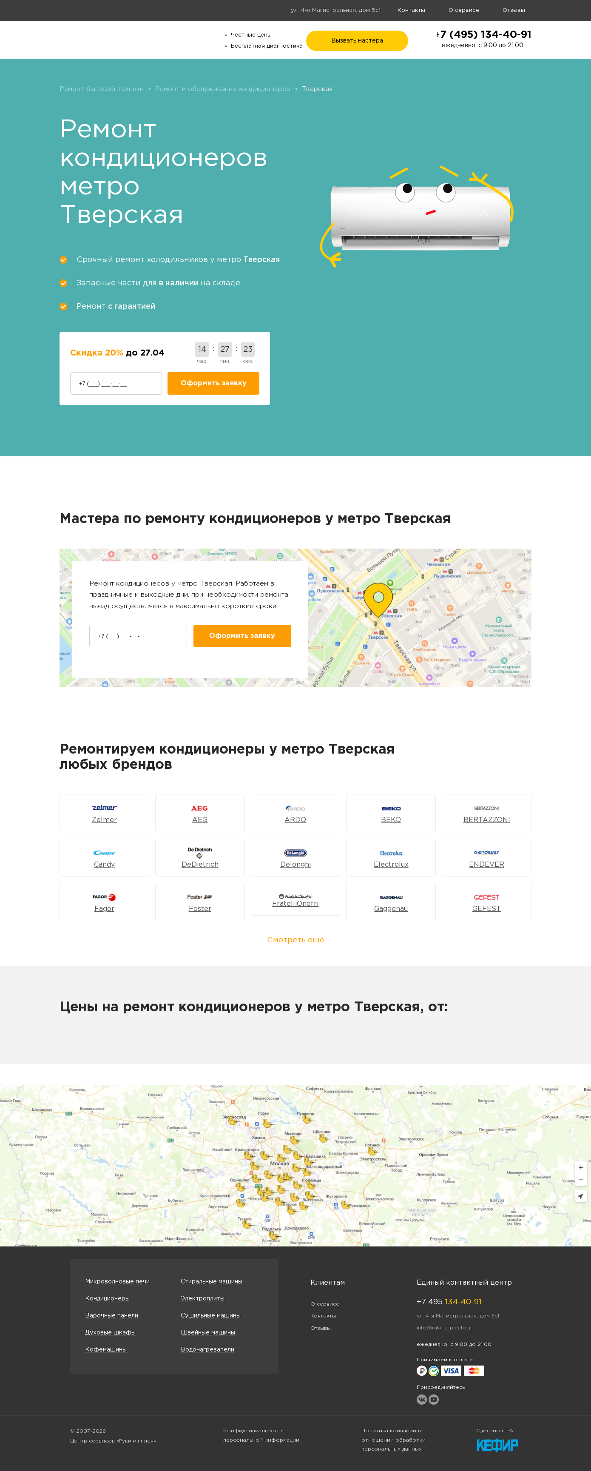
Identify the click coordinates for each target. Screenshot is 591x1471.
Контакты (411, 10)
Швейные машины (208, 1332)
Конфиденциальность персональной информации (261, 1435)
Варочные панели (111, 1315)
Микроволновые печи (117, 1281)
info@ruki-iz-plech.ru (443, 1328)
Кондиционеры (107, 1298)
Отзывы (514, 10)
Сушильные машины (211, 1315)
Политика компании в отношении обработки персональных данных (393, 1440)
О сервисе (464, 10)
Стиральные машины (211, 1281)
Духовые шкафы (110, 1332)
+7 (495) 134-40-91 (482, 35)
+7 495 (449, 1302)
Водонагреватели (207, 1349)
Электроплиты (202, 1298)
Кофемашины (106, 1349)
